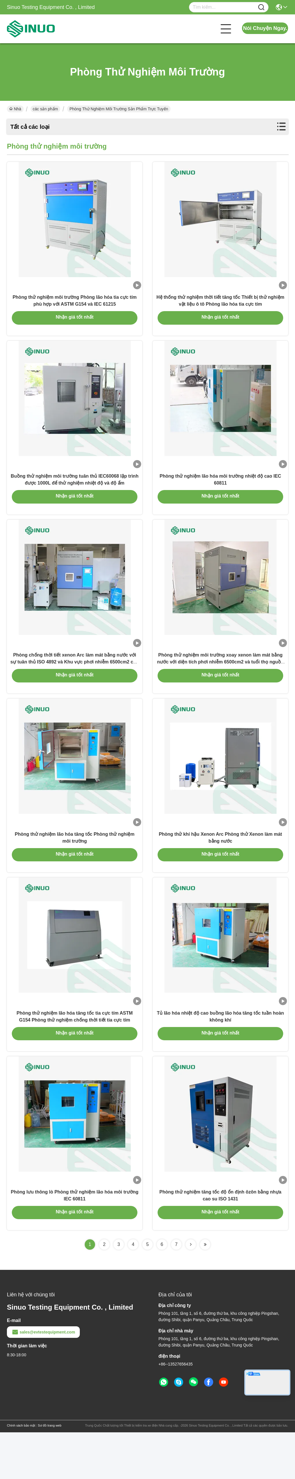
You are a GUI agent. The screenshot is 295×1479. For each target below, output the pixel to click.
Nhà (15, 109)
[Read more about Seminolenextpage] (191, 1291)
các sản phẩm (45, 109)
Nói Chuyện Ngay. (265, 28)
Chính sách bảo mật (21, 1472)
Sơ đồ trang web (49, 1472)
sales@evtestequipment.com (43, 1379)
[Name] (261, 7)
